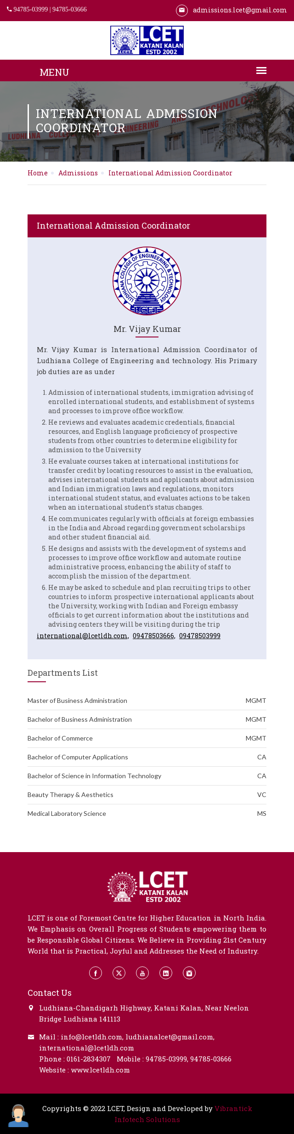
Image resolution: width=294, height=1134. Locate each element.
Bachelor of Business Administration (147, 719)
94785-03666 (69, 9)
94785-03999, (167, 1058)
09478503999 (199, 635)
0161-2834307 (89, 1058)
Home (38, 172)
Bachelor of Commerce (147, 738)
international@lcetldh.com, (83, 635)
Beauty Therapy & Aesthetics (147, 794)
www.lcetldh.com (100, 1069)
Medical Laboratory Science (147, 813)
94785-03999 (31, 9)
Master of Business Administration (147, 700)
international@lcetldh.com (86, 1047)
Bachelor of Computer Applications (147, 757)
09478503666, (154, 635)
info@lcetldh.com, (92, 1036)
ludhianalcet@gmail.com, (170, 1036)
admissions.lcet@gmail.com (231, 10)
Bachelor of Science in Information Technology (147, 775)
